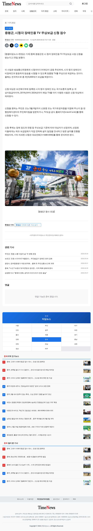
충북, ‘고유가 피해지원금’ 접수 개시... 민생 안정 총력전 (26, 362)
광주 (46, 330)
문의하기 (66, 499)
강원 (17, 339)
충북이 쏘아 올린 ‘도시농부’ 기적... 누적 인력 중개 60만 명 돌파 (28, 465)
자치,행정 (11, 23)
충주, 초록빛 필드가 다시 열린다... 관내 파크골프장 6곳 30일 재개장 (30, 370)
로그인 (85, 3)
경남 (17, 349)
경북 (75, 344)
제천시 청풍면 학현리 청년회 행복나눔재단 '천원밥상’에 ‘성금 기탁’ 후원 (32, 402)
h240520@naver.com (22, 40)
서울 (17, 325)
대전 (75, 330)
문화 (76, 11)
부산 (46, 325)
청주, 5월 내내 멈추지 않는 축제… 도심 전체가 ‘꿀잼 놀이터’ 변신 (29, 394)
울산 (17, 335)
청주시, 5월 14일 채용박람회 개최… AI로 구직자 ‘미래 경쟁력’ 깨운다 (30, 427)
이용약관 (30, 499)
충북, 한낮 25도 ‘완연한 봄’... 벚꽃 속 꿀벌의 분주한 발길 (26, 457)
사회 (23, 11)
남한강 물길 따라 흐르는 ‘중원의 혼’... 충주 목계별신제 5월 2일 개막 (30, 419)
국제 (84, 11)
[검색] (70, 3)
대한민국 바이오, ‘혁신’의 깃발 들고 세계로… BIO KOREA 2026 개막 (30, 410)
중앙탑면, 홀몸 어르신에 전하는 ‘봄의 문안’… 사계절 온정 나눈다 (29, 435)
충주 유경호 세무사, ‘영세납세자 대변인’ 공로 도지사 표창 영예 (28, 386)
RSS (74, 499)
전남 (46, 344)
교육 (55, 11)
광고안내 (56, 499)
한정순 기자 (9, 40)
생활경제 (33, 11)
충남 (75, 339)
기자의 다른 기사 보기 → (28, 225)
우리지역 (65, 11)
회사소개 (20, 499)
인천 (17, 330)
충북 (46, 339)
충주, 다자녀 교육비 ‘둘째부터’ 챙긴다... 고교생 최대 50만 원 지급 (29, 378)
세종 (46, 335)
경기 (75, 335)
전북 (17, 344)
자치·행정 (44, 11)
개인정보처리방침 (43, 499)
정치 (14, 11)
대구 (75, 325)
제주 (46, 349)
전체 (6, 11)
